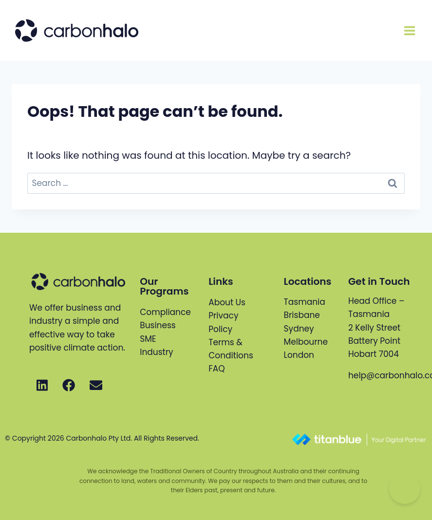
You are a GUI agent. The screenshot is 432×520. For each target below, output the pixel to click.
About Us (226, 302)
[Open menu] (409, 30)
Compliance (165, 312)
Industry (156, 352)
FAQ (216, 368)
